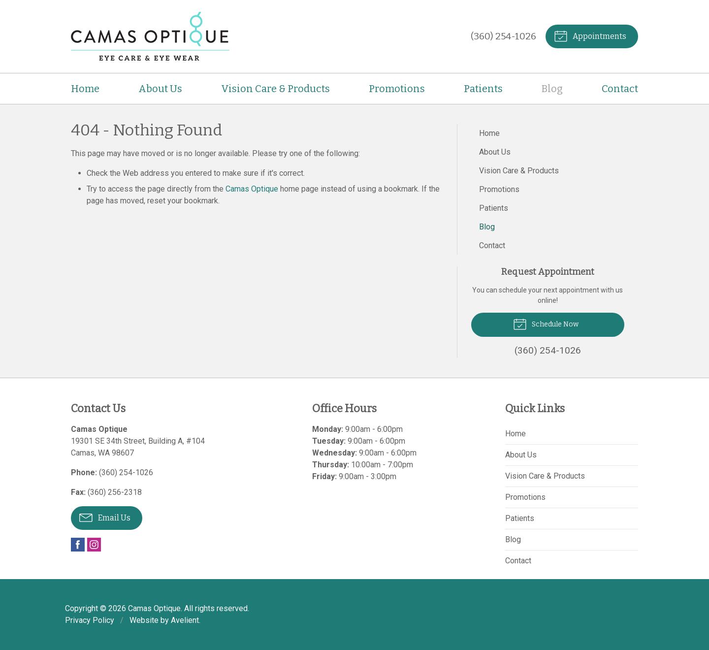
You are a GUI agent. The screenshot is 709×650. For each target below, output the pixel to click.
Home (85, 89)
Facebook (78, 545)
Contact (620, 89)
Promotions (397, 89)
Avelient (185, 620)
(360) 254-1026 (503, 36)
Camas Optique (252, 189)
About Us (160, 89)
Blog (552, 89)
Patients (483, 89)
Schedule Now (546, 323)
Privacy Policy (89, 620)
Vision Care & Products (275, 89)
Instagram (94, 545)
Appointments (590, 35)
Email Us (104, 517)
